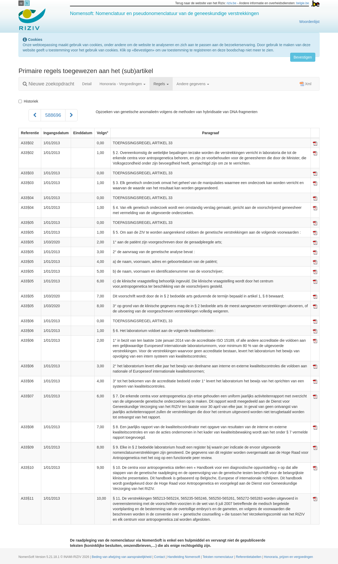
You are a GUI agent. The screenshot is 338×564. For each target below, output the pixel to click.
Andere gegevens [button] (193, 84)
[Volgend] (71, 115)
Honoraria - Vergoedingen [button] (122, 84)
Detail (87, 84)
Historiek (28, 101)
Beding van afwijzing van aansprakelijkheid (122, 557)
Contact (160, 557)
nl (21, 3)
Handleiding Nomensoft (184, 557)
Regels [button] (160, 84)
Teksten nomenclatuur (218, 557)
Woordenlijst (309, 22)
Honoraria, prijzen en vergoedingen (288, 557)
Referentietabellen (249, 557)
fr (27, 3)
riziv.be (231, 3)
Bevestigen (303, 57)
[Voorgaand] (35, 115)
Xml (305, 84)
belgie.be (302, 3)
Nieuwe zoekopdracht (48, 83)
